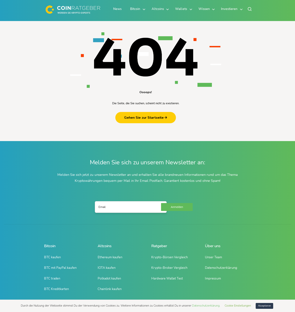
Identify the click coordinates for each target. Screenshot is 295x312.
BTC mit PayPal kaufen (60, 268)
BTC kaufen (52, 257)
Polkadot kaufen (109, 278)
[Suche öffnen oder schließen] (250, 9)
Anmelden (177, 207)
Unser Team (213, 257)
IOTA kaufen (107, 268)
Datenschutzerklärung (221, 268)
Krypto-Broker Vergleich (169, 268)
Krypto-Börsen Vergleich (169, 257)
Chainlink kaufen (110, 289)
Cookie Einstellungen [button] (238, 305)
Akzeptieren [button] (264, 305)
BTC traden (52, 278)
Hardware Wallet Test (167, 278)
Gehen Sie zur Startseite (145, 117)
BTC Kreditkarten (56, 289)
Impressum (213, 278)
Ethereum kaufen (110, 257)
